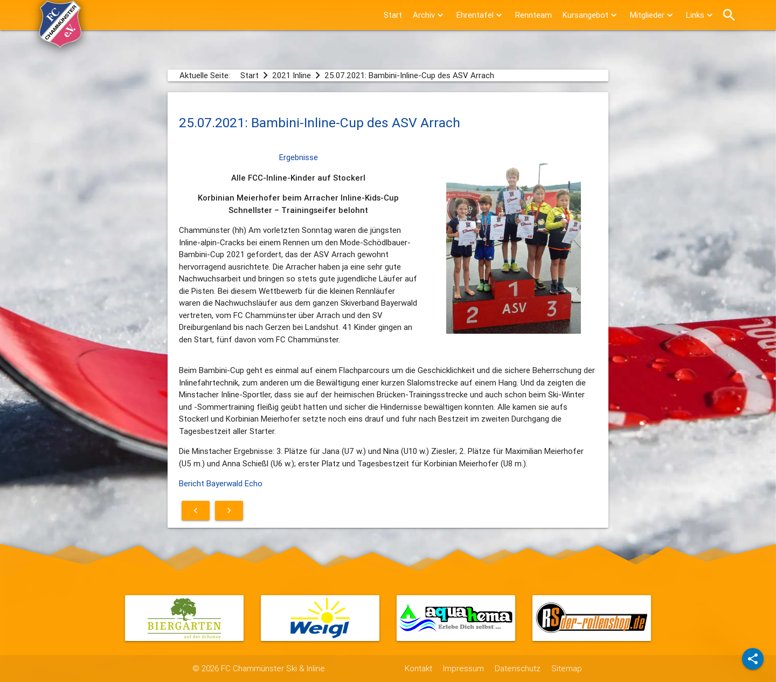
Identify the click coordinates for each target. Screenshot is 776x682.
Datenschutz (518, 668)
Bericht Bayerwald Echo (220, 483)
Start (393, 15)
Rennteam (533, 15)
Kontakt (418, 668)
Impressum (463, 668)
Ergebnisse (298, 157)
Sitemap (566, 668)
